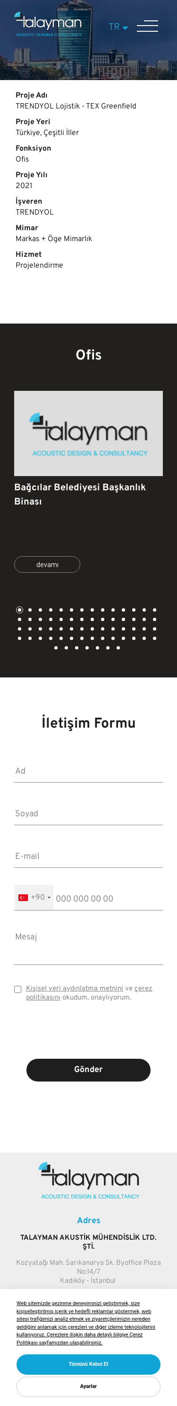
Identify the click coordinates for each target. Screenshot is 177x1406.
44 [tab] (29, 639)
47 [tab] (60, 639)
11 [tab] (123, 611)
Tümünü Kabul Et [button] (88, 1364)
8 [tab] (91, 611)
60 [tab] (86, 649)
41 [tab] (143, 630)
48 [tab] (71, 639)
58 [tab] (65, 649)
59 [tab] (76, 649)
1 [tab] (19, 611)
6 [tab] (71, 611)
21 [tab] (81, 620)
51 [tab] (102, 639)
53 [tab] (123, 639)
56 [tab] (154, 639)
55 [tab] (143, 639)
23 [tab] (102, 620)
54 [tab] (133, 639)
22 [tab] (91, 620)
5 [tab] (60, 611)
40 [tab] (133, 630)
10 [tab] (112, 611)
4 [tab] (50, 611)
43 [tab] (19, 639)
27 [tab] (143, 620)
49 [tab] (81, 639)
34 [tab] (71, 630)
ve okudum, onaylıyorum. (89, 993)
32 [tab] (50, 630)
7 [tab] (81, 611)
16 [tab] (29, 620)
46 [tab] (50, 639)
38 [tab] (112, 630)
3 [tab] (39, 611)
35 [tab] (81, 630)
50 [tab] (91, 639)
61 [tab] (97, 649)
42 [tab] (154, 630)
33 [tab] (60, 630)
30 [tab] (29, 630)
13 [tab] (143, 611)
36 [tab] (91, 630)
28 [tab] (154, 620)
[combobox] (34, 897)
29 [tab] (19, 630)
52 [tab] (112, 639)
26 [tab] (133, 620)
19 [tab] (60, 620)
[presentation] (88, 1037)
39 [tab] (123, 630)
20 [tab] (71, 620)
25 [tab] (123, 620)
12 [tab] (133, 611)
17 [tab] (39, 620)
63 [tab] (117, 649)
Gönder (88, 1069)
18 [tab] (50, 620)
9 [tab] (102, 611)
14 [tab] (154, 611)
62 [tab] (107, 649)
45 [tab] (39, 639)
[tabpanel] (88, 485)
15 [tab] (19, 620)
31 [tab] (39, 630)
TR (120, 27)
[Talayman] (48, 34)
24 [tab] (112, 620)
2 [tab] (29, 611)
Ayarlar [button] (88, 1386)
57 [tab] (55, 649)
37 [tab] (102, 630)
